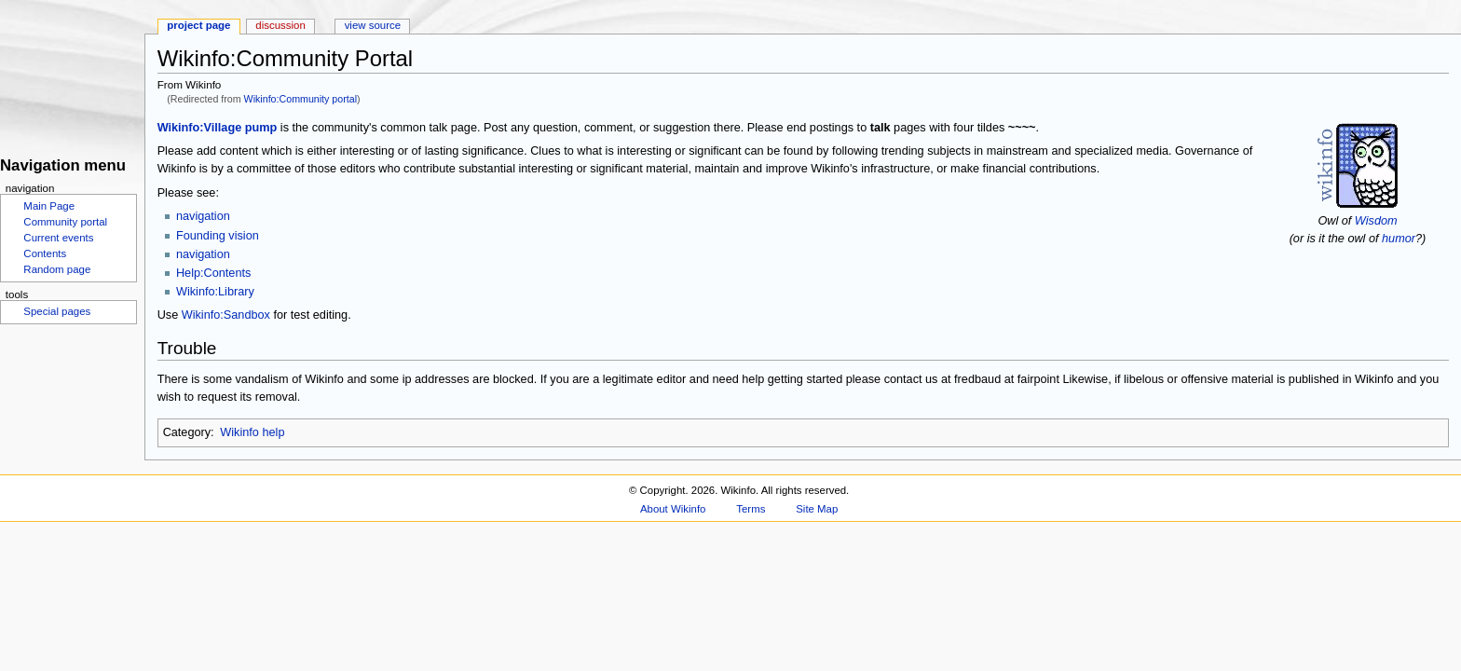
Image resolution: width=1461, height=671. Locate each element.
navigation (203, 216)
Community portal (65, 221)
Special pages (56, 311)
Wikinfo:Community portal (300, 98)
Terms (750, 508)
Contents (44, 253)
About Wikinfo (672, 508)
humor (1398, 238)
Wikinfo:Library (215, 291)
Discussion (280, 25)
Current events (58, 237)
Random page (56, 269)
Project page (198, 25)
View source (373, 25)
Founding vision (217, 235)
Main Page (49, 206)
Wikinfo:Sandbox (226, 315)
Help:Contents (213, 273)
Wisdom (1376, 220)
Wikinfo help (252, 432)
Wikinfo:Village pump (217, 127)
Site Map (817, 508)
